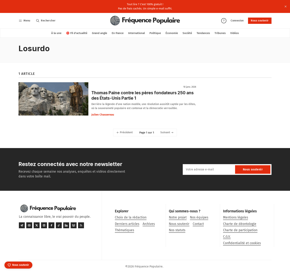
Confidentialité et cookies (242, 243)
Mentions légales (235, 217)
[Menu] (25, 20)
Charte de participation (240, 230)
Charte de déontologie (239, 224)
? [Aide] (223, 20)
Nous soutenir (260, 20)
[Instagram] (44, 225)
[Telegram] (22, 225)
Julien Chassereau (102, 114)
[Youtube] (29, 225)
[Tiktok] (59, 225)
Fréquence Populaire (149, 266)
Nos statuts (177, 230)
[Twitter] (37, 225)
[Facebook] (51, 225)
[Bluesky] (74, 225)
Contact (198, 224)
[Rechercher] (46, 20)
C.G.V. (227, 237)
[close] (286, 6)
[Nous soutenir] (18, 265)
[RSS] (81, 225)
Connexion (237, 20)
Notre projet (178, 217)
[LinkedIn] (66, 225)
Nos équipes (199, 217)
